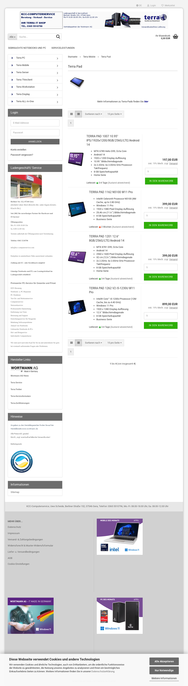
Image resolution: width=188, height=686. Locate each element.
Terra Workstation (23, 87)
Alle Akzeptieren (164, 661)
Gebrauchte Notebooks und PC (27, 47)
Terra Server (20, 72)
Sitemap (15, 492)
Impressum (14, 533)
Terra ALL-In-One (22, 101)
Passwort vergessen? (22, 154)
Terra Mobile (20, 65)
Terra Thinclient (21, 79)
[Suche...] (12, 36)
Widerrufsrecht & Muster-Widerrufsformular (30, 545)
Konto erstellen (18, 149)
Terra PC (18, 58)
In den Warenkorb (161, 181)
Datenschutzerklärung (102, 671)
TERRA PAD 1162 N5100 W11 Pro (111, 192)
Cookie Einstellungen (18, 564)
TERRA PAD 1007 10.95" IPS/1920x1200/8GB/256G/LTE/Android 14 (112, 140)
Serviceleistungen (63, 47)
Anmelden (35, 141)
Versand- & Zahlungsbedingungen (25, 539)
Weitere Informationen (164, 678)
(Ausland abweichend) (119, 183)
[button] (138, 5)
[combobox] (93, 114)
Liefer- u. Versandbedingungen (23, 551)
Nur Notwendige (164, 670)
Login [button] (151, 5)
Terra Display (20, 94)
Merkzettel (168, 5)
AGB (10, 558)
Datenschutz (14, 527)
